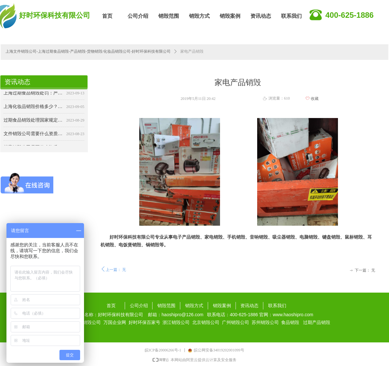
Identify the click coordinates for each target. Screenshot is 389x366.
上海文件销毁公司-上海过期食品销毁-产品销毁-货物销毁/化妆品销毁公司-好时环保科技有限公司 (88, 51)
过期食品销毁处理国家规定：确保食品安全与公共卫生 (34, 123)
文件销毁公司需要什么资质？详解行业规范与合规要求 (34, 136)
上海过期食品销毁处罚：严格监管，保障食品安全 (34, 95)
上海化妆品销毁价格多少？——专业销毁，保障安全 (34, 109)
